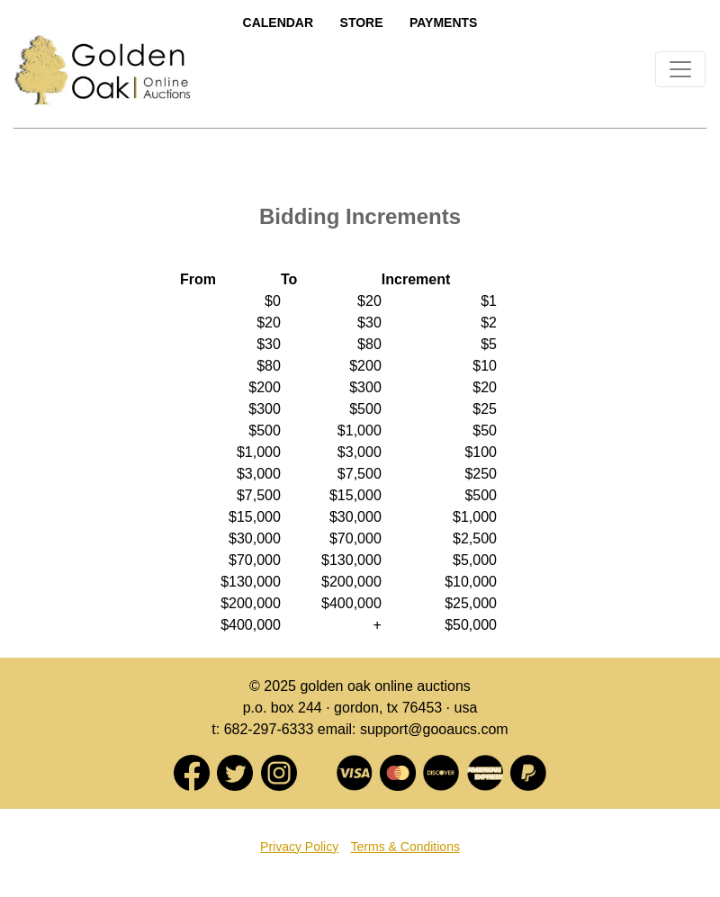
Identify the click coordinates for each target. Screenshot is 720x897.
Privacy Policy (299, 846)
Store (361, 22)
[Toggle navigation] (680, 69)
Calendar (278, 22)
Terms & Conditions (405, 846)
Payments (443, 22)
